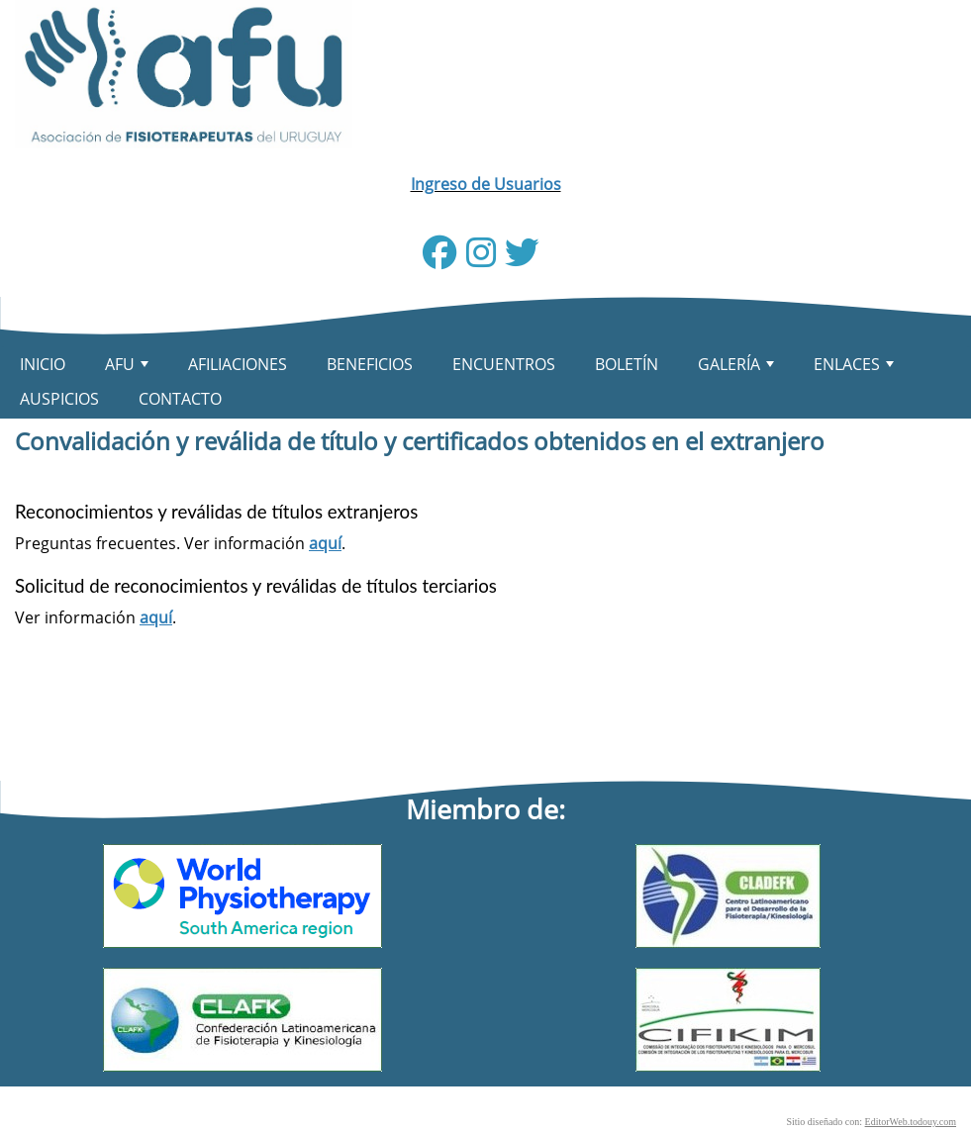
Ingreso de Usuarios (486, 184)
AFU (128, 367)
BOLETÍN (626, 364)
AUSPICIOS (59, 399)
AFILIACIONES (237, 364)
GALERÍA (738, 367)
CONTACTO (180, 399)
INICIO (42, 364)
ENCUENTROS (503, 364)
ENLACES (856, 367)
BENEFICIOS (370, 364)
